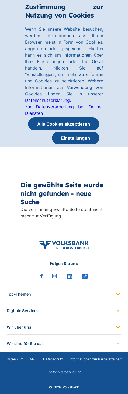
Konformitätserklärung (64, 372)
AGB (33, 359)
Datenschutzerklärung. (48, 100)
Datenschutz (53, 359)
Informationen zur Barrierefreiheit (96, 359)
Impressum (14, 359)
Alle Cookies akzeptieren (63, 124)
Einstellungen (75, 138)
